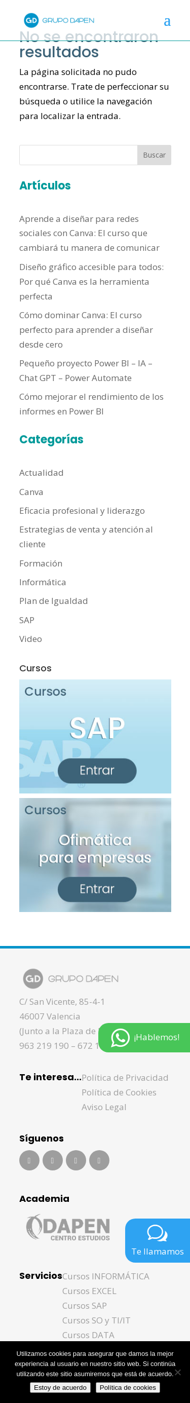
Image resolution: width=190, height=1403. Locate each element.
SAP (26, 620)
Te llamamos (157, 1239)
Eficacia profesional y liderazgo (82, 510)
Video (30, 638)
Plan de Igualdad (53, 600)
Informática (42, 582)
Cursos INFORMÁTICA (105, 1276)
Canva (31, 492)
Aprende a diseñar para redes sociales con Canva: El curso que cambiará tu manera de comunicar (89, 233)
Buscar (154, 155)
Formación (40, 563)
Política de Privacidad (125, 1077)
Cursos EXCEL (89, 1291)
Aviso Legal (104, 1107)
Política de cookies (128, 1387)
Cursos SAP (84, 1305)
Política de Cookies (119, 1092)
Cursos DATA (88, 1335)
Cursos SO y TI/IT (96, 1320)
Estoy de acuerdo (60, 1387)
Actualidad (41, 472)
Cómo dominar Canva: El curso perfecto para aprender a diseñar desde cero (86, 329)
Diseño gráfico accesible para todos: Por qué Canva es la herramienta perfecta (91, 281)
